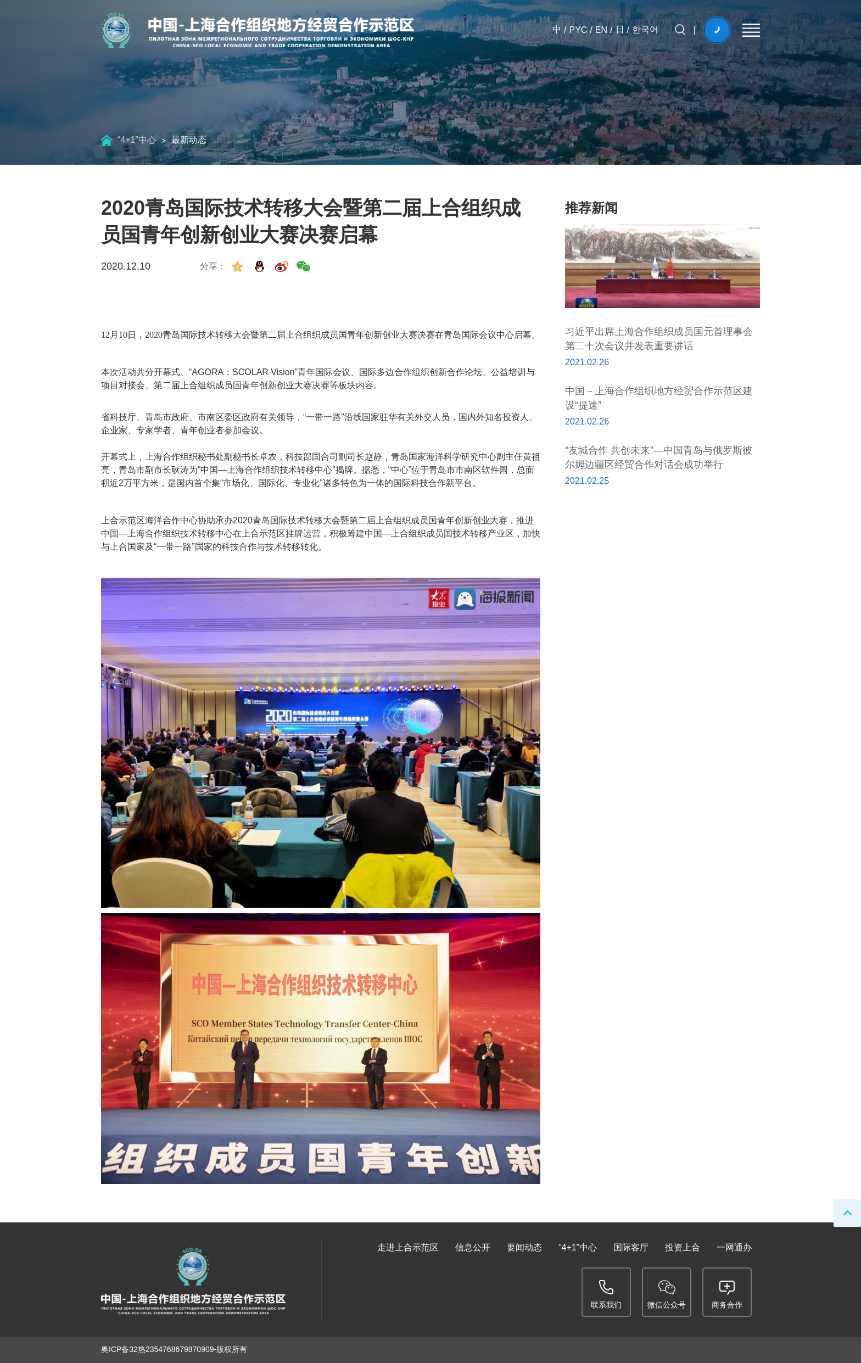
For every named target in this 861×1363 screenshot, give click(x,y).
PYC (578, 30)
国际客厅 (630, 1247)
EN (601, 30)
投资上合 (682, 1247)
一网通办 (734, 1247)
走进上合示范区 (408, 1247)
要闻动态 (524, 1247)
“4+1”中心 (137, 139)
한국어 (645, 29)
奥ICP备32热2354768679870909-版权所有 (174, 1349)
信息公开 (472, 1247)
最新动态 (188, 139)
